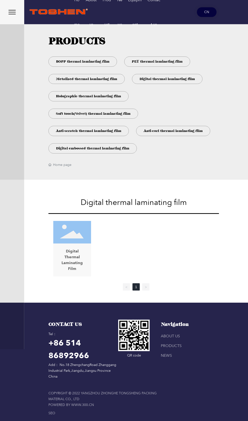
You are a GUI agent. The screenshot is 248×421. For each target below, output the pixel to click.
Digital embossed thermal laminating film (92, 148)
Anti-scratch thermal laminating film (88, 131)
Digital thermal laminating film (167, 79)
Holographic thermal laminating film (88, 96)
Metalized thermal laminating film (86, 79)
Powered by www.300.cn (71, 405)
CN (206, 12)
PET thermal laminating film (157, 61)
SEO (51, 413)
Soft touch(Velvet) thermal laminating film (93, 114)
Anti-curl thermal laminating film (173, 131)
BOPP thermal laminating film (82, 61)
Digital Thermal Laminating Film (72, 250)
